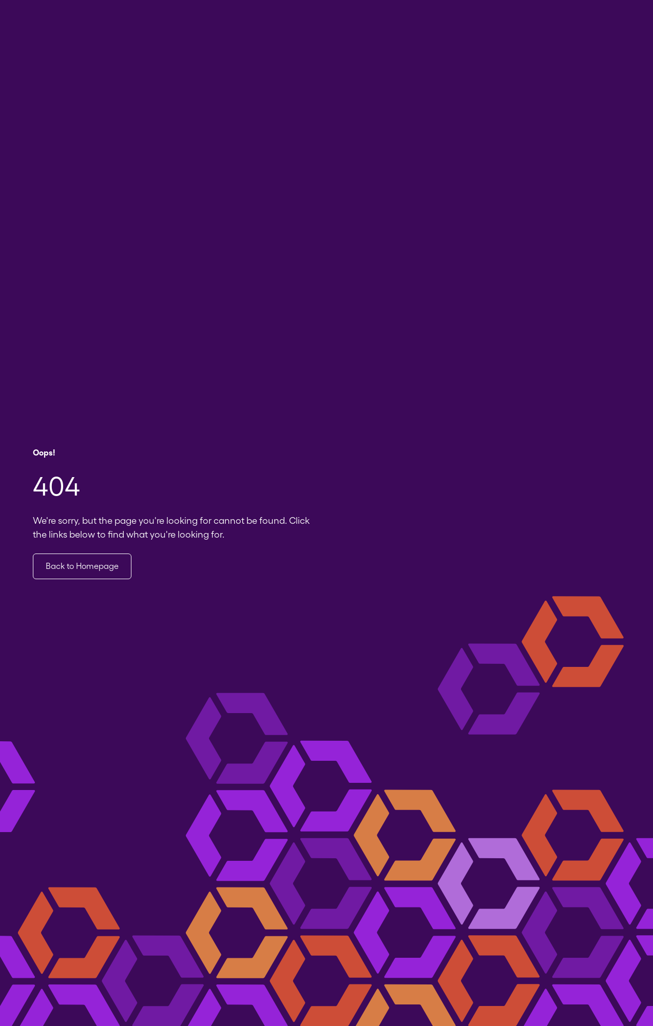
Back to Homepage (82, 566)
